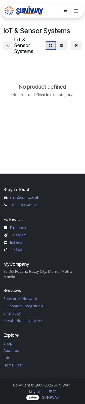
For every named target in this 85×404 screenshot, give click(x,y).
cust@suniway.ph (24, 197)
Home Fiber (13, 365)
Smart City (12, 313)
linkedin (16, 242)
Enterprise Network (20, 298)
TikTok (16, 249)
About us (11, 350)
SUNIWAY (50, 397)
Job (6, 357)
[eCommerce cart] (65, 10)
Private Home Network (22, 320)
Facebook (18, 227)
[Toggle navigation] (75, 10)
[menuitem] (35, 391)
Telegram (18, 234)
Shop (7, 343)
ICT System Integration (23, 305)
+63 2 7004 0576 (23, 204)
